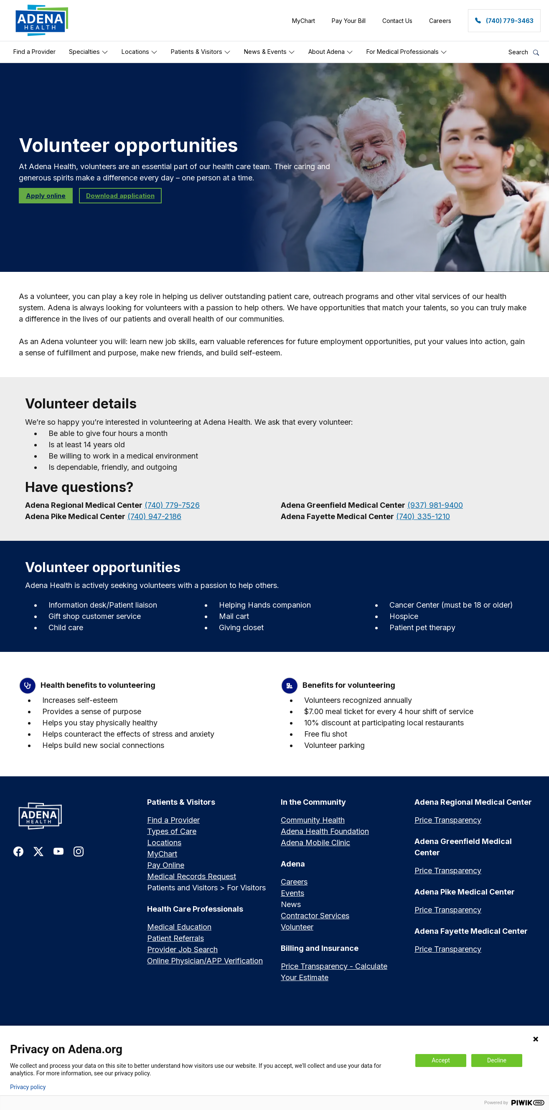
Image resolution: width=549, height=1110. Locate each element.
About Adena (330, 52)
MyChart (162, 853)
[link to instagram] (79, 850)
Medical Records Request (191, 876)
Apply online (46, 196)
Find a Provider (34, 51)
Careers (294, 881)
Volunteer (297, 926)
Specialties (88, 52)
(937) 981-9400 (435, 505)
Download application (120, 196)
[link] (42, 20)
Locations (140, 52)
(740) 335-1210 (423, 516)
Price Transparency (447, 820)
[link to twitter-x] (38, 850)
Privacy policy (28, 1087)
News (291, 904)
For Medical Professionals (406, 52)
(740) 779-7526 (172, 505)
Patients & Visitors (201, 52)
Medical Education (179, 926)
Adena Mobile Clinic (315, 842)
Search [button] (523, 52)
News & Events (269, 52)
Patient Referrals (175, 938)
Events (292, 893)
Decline (496, 1060)
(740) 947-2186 (154, 516)
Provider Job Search (182, 949)
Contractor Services (315, 915)
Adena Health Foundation (325, 831)
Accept (441, 1060)
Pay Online (165, 865)
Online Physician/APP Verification (205, 960)
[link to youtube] (58, 850)
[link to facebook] (18, 850)
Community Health (313, 820)
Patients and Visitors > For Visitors (206, 887)
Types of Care (171, 831)
